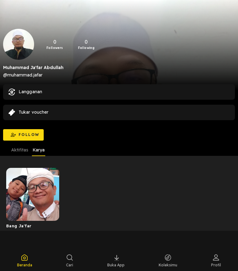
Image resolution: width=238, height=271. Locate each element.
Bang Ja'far (18, 225)
